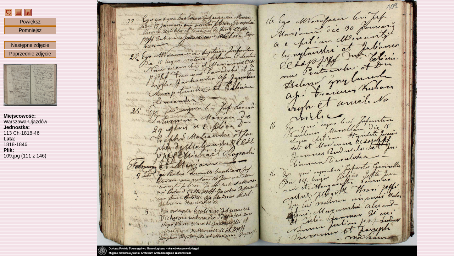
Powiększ (30, 22)
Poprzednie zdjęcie (30, 54)
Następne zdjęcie (30, 45)
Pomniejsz (30, 30)
